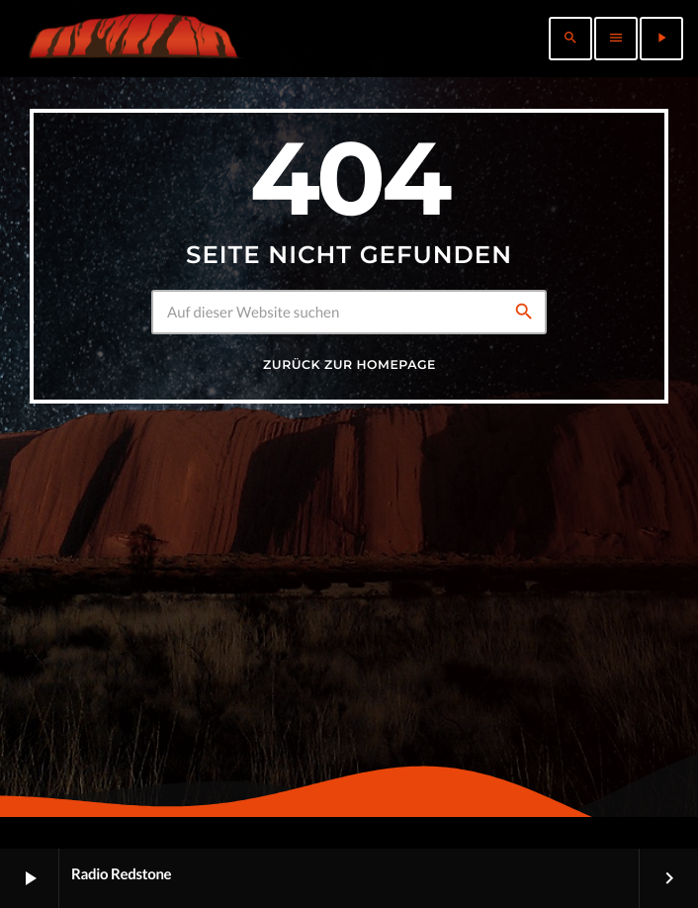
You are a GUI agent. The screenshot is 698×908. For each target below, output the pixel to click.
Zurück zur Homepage (349, 365)
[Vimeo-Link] (133, 38)
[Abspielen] (661, 38)
